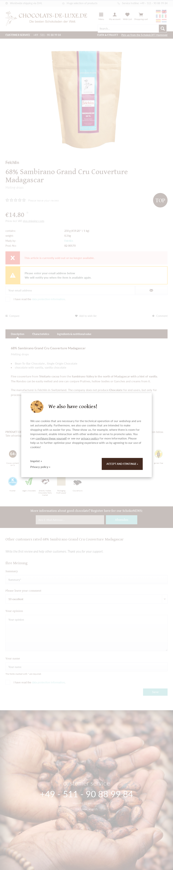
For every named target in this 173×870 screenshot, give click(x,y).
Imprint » (36, 461)
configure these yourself (51, 438)
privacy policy (90, 438)
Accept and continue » (122, 463)
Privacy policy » (40, 466)
